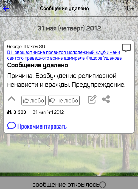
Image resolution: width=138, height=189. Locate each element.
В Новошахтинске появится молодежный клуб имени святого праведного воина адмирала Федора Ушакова (64, 55)
